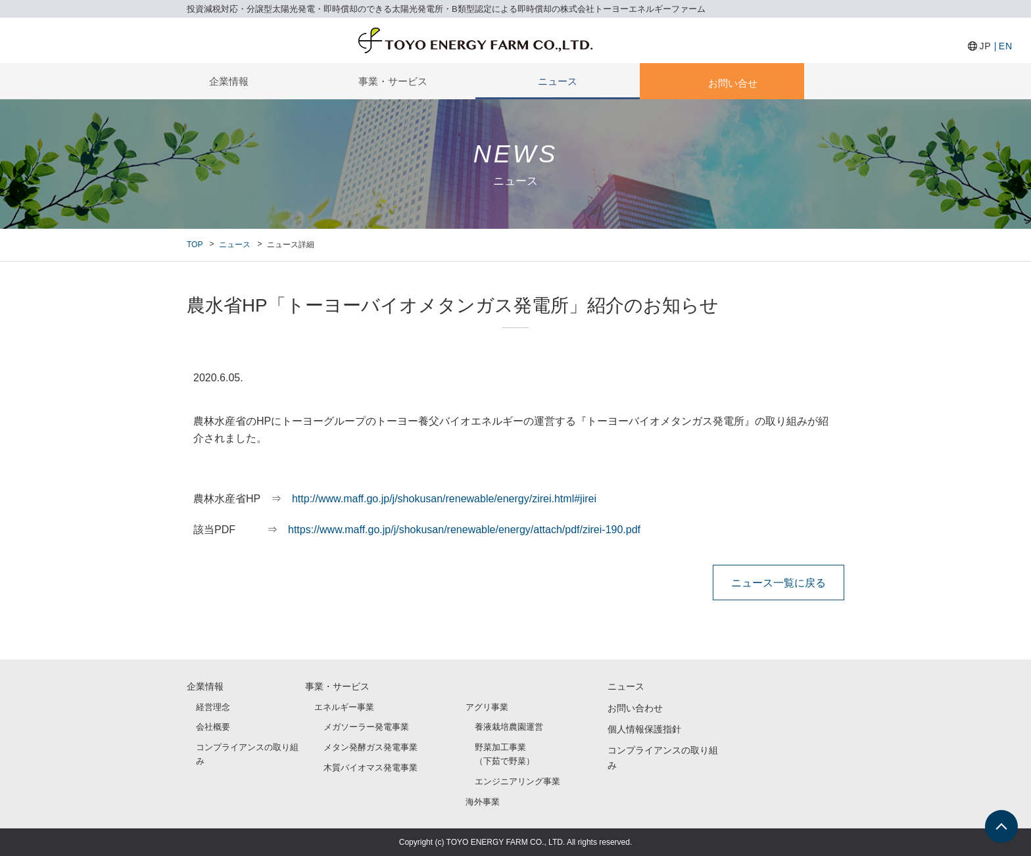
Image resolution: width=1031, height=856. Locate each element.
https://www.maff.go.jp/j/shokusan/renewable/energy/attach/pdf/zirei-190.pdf (464, 529)
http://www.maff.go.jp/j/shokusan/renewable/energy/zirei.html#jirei (444, 498)
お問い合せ (732, 83)
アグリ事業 (487, 707)
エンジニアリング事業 (517, 781)
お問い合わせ (635, 708)
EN (1006, 46)
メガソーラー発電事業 (366, 727)
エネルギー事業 (344, 707)
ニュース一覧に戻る (778, 582)
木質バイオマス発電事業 (371, 768)
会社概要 (213, 727)
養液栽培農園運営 (509, 727)
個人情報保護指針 (644, 729)
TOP (195, 244)
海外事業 (483, 802)
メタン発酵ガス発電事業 (371, 747)
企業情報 (229, 81)
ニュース (557, 81)
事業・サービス (392, 81)
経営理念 (213, 707)
